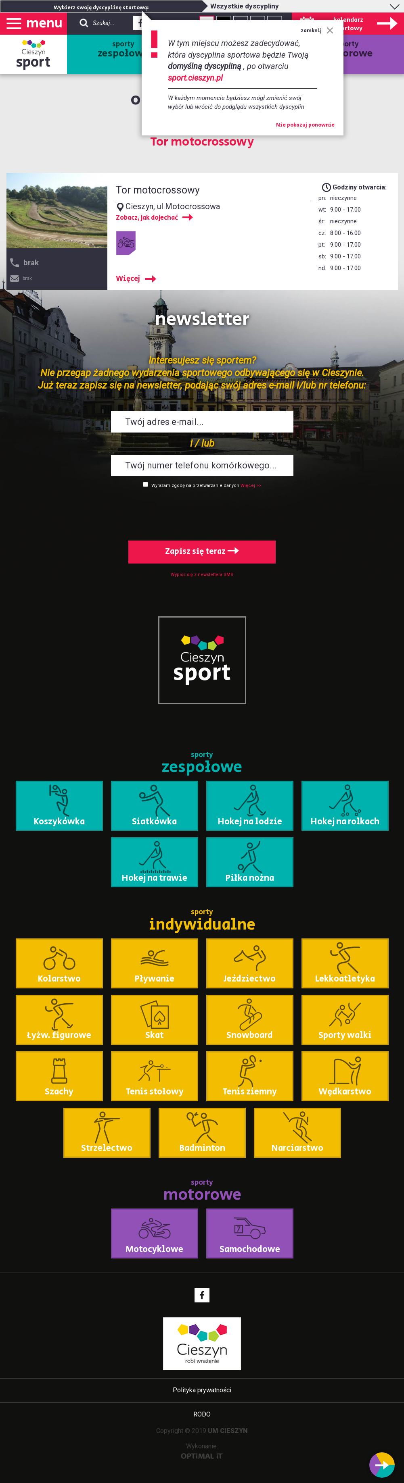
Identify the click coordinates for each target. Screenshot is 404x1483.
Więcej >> (251, 485)
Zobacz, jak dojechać (147, 218)
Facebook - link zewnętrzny (140, 25)
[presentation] (202, 512)
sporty (123, 50)
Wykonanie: (202, 1450)
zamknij (317, 31)
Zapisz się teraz (202, 551)
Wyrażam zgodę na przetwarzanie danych (195, 485)
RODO (202, 1414)
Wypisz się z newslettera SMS (202, 574)
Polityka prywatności (202, 1390)
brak (31, 262)
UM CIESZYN (228, 1431)
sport (33, 62)
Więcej (128, 279)
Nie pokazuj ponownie (305, 125)
